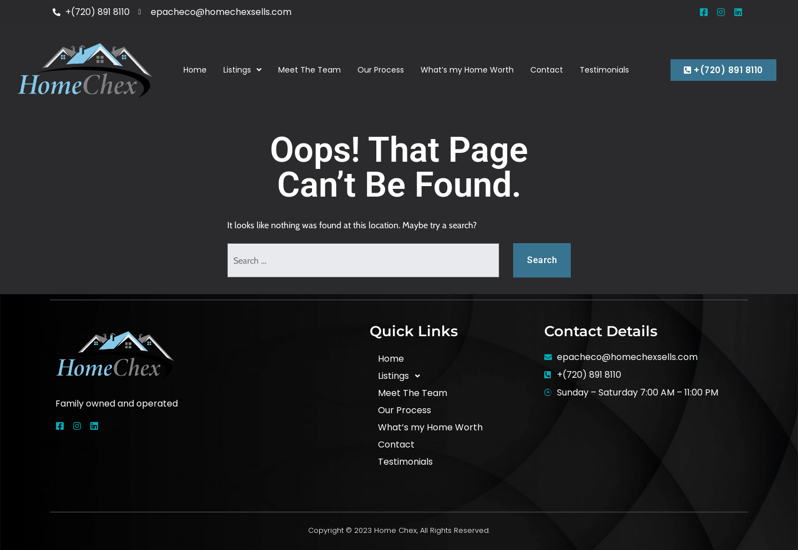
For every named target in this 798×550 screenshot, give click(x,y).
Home (195, 69)
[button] (242, 70)
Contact (546, 69)
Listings (242, 69)
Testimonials (604, 69)
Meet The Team (309, 69)
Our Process (380, 69)
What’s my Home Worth (467, 69)
